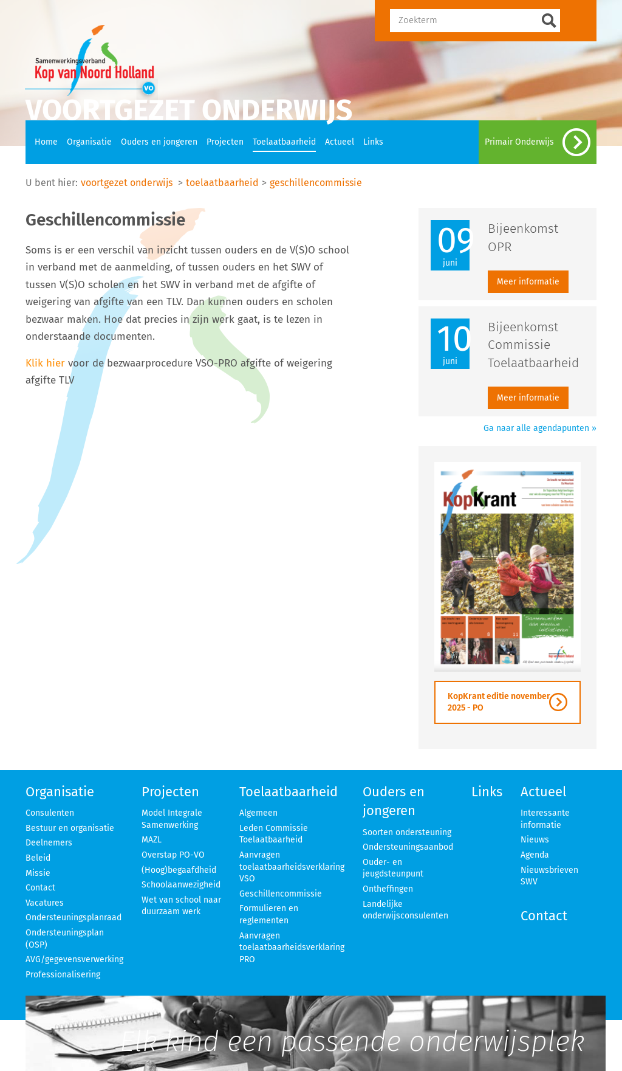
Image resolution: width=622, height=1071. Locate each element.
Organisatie (89, 142)
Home (46, 142)
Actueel (339, 142)
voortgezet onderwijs (127, 182)
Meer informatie (528, 282)
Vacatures (45, 903)
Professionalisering (63, 974)
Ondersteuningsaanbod (408, 847)
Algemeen (258, 813)
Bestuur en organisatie (70, 828)
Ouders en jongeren (159, 142)
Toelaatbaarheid (284, 142)
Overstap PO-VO (173, 855)
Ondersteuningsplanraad (73, 917)
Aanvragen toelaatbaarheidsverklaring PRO (291, 948)
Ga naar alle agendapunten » (540, 428)
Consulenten (50, 813)
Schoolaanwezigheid (181, 885)
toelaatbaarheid (222, 182)
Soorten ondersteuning (407, 832)
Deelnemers (49, 843)
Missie (38, 873)
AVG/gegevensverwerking (74, 959)
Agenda (535, 855)
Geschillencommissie (280, 894)
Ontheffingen (388, 889)
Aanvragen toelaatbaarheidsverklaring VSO (291, 867)
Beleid (38, 858)
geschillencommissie (316, 182)
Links (373, 142)
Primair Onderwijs (537, 142)
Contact (40, 888)
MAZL (152, 840)
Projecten (225, 142)
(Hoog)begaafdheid (179, 870)
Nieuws (535, 840)
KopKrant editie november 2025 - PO (499, 702)
